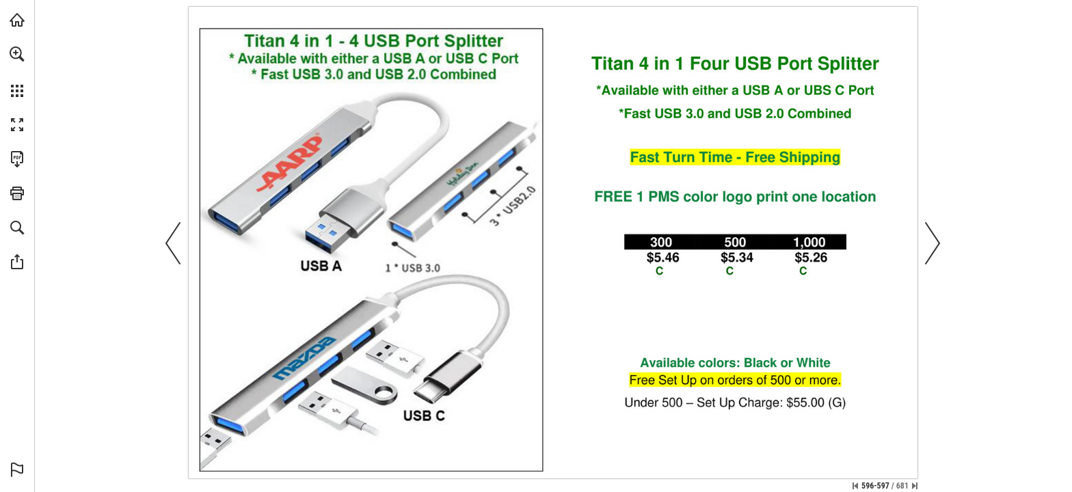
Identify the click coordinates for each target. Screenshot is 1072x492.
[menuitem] (17, 71)
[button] (17, 54)
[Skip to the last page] (914, 485)
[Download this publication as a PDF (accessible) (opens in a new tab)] (17, 159)
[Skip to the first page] (855, 485)
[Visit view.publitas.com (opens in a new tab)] (17, 20)
